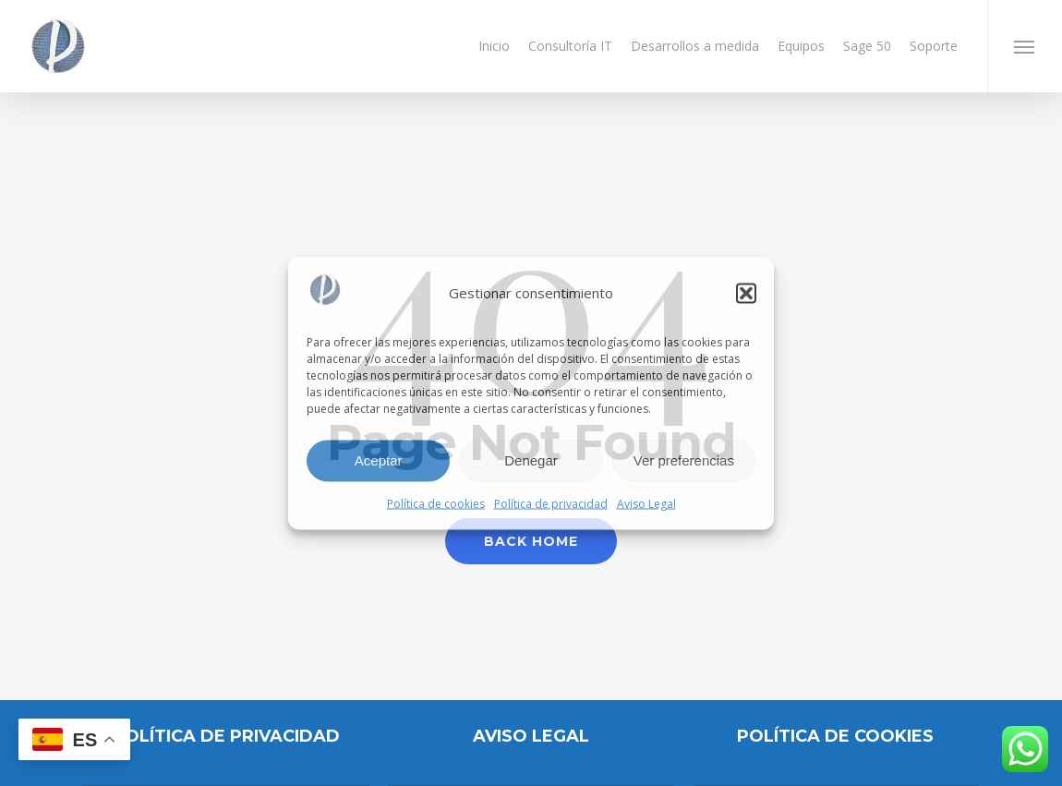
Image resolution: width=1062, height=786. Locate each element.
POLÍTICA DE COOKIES (835, 736)
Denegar (531, 460)
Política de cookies (436, 503)
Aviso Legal (646, 503)
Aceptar (379, 460)
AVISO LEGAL (531, 736)
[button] (746, 293)
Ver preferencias (684, 460)
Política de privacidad (551, 503)
